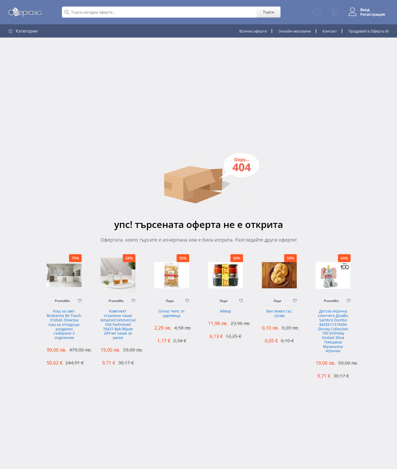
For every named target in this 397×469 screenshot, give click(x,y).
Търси (268, 11)
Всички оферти (253, 31)
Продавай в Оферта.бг (368, 31)
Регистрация (372, 14)
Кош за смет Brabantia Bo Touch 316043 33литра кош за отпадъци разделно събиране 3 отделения (64, 324)
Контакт (329, 31)
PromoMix (62, 301)
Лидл (170, 301)
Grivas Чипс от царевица (171, 313)
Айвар (225, 311)
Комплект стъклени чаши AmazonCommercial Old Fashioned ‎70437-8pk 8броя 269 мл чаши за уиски (117, 324)
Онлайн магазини (294, 31)
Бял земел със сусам (279, 313)
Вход (364, 9)
